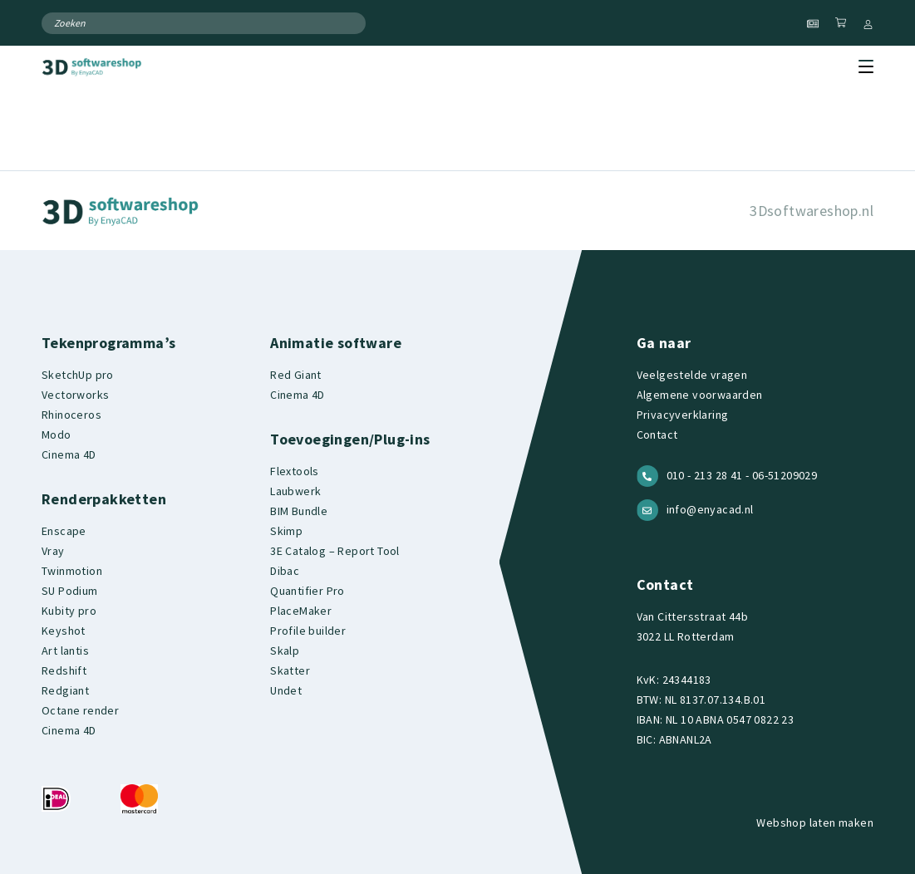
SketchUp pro (78, 374)
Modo (56, 434)
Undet (286, 690)
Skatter (290, 670)
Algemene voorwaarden (700, 394)
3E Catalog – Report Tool (335, 550)
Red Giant (296, 374)
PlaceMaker (301, 610)
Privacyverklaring (683, 414)
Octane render (80, 710)
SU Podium (70, 590)
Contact (657, 434)
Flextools (294, 471)
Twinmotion (72, 570)
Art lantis (65, 650)
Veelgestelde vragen (692, 374)
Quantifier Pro (307, 590)
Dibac (284, 570)
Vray (53, 550)
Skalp (284, 650)
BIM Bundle (298, 510)
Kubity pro (69, 610)
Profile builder (308, 630)
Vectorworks (75, 394)
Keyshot (64, 630)
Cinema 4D (69, 454)
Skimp (286, 530)
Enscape (64, 530)
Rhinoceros (71, 414)
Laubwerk (295, 491)
